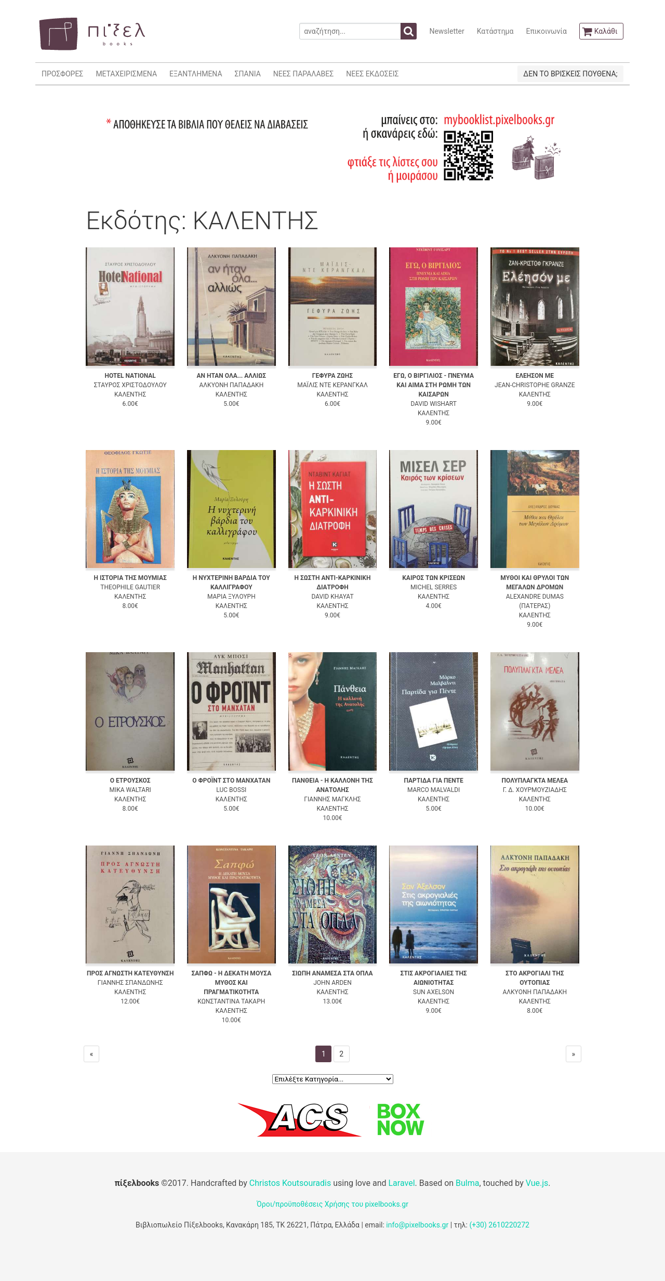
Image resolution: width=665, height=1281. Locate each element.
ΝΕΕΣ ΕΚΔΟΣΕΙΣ (372, 74)
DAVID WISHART (433, 403)
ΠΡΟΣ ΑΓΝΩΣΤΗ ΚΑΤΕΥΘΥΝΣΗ (130, 973)
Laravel (401, 1183)
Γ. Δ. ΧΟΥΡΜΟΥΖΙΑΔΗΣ (535, 790)
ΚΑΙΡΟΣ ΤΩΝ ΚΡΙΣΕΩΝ (433, 578)
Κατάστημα (495, 31)
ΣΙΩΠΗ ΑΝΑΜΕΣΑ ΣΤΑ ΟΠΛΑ (332, 973)
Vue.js (537, 1183)
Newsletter (446, 31)
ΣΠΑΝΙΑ (248, 74)
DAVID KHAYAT (332, 596)
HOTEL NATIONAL (130, 375)
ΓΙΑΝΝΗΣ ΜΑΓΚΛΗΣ (332, 799)
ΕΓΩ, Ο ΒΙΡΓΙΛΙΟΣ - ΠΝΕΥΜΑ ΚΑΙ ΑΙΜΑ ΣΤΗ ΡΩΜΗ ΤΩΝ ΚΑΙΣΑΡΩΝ (433, 385)
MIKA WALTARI (130, 790)
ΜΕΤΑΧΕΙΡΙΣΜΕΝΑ (126, 74)
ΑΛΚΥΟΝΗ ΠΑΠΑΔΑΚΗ (231, 385)
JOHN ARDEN (332, 982)
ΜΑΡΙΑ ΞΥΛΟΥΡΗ (231, 596)
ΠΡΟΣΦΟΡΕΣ (62, 74)
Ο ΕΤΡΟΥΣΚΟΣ (130, 780)
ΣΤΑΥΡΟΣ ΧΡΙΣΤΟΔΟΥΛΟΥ (130, 385)
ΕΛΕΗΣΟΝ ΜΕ (535, 375)
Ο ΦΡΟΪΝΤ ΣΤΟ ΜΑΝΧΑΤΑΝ (231, 780)
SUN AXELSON (433, 992)
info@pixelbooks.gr (417, 1225)
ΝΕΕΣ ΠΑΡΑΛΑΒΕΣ (303, 74)
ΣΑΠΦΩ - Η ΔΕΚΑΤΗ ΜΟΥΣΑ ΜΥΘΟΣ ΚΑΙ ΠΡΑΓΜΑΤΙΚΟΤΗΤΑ (231, 983)
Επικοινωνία (546, 31)
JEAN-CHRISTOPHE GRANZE (535, 385)
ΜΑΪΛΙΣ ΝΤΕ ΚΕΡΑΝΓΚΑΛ (332, 385)
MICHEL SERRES (433, 587)
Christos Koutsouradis (290, 1183)
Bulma (467, 1183)
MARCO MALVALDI (433, 790)
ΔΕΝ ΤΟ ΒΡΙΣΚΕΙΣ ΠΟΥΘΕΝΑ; (570, 74)
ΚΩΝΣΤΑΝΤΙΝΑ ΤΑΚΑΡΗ (231, 1001)
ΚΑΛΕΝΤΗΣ (130, 394)
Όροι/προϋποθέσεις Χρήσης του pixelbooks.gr (332, 1204)
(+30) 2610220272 (499, 1225)
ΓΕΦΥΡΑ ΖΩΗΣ (332, 375)
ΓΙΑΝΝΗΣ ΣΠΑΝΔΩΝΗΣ (130, 982)
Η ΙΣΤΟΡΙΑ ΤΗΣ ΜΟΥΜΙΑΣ (130, 578)
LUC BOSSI (231, 790)
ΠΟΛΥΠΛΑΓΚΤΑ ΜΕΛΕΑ (535, 780)
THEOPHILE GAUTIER (130, 587)
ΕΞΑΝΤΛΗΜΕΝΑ (195, 74)
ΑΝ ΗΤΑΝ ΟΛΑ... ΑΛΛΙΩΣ (231, 375)
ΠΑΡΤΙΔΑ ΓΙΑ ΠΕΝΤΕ (433, 780)
